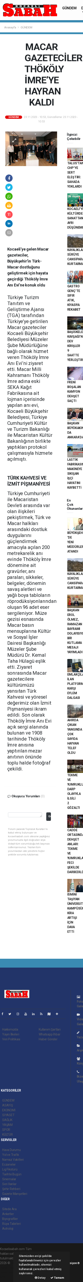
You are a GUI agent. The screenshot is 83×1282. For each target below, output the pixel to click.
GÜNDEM (69, 8)
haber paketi (8, 1267)
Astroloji (7, 1228)
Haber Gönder (48, 1039)
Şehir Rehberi (11, 1189)
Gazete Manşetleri (14, 1194)
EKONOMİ (8, 1110)
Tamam (57, 1277)
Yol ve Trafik (10, 1155)
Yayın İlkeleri (10, 1034)
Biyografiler (10, 1219)
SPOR (6, 1129)
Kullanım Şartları (50, 1029)
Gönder (49, 816)
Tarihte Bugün (11, 1174)
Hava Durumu (11, 1150)
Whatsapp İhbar (49, 1034)
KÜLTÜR (7, 1134)
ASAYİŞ (7, 1105)
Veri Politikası (11, 1039)
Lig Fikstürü (9, 1169)
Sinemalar (9, 1179)
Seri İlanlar (9, 1184)
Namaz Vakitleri (13, 1159)
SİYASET (8, 1115)
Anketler (8, 1214)
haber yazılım (9, 1272)
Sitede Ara (9, 1209)
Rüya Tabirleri (11, 1223)
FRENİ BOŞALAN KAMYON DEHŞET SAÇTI (74, 391)
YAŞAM (7, 1125)
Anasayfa (10, 27)
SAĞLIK (7, 1120)
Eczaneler (9, 1164)
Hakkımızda (10, 1029)
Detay (40, 1277)
